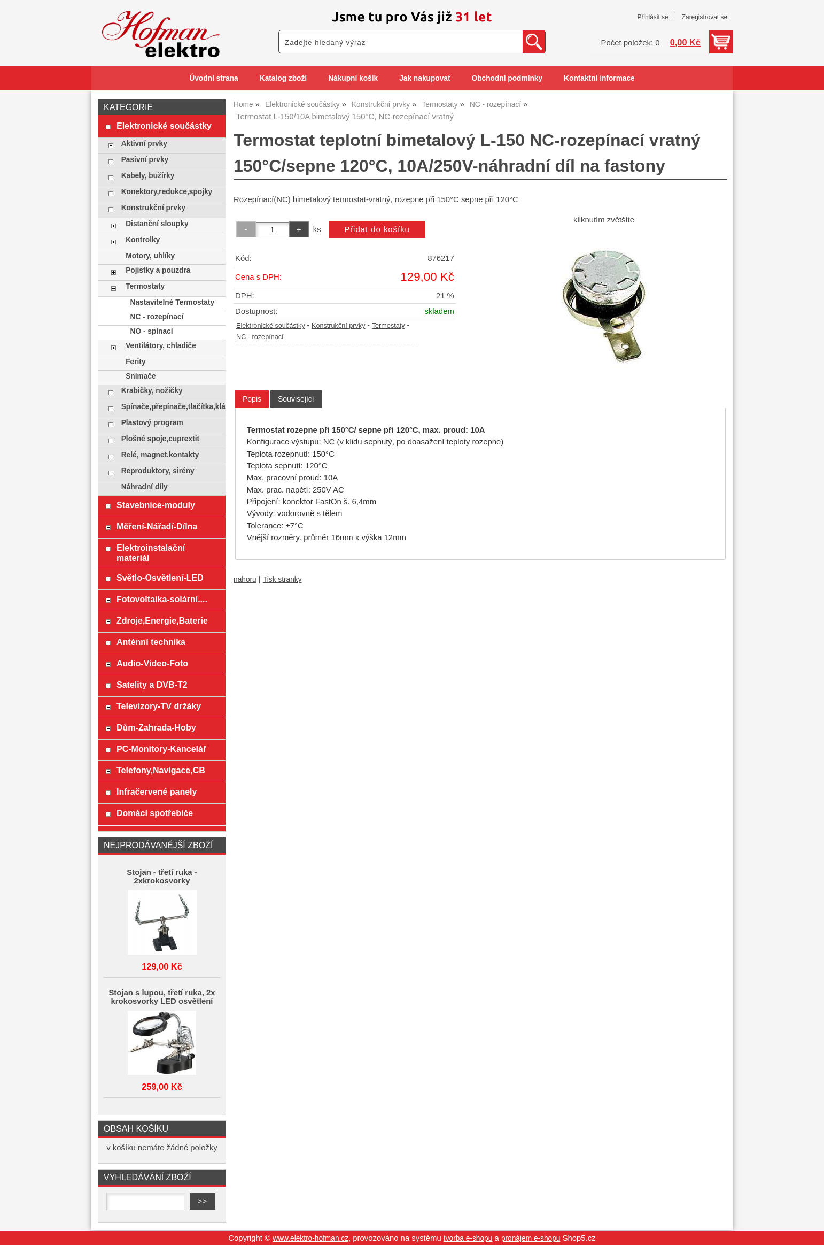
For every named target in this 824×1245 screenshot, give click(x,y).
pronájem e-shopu (531, 1238)
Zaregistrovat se (704, 17)
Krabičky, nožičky (152, 391)
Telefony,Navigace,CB (160, 770)
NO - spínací (151, 331)
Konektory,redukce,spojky (167, 192)
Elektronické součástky (270, 325)
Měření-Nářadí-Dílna (156, 526)
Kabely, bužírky (148, 176)
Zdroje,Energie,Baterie (162, 620)
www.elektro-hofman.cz (310, 1238)
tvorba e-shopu (468, 1238)
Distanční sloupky (157, 224)
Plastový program (152, 423)
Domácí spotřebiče (154, 813)
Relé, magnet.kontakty (160, 455)
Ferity (135, 362)
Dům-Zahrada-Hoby (156, 727)
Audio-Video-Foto (152, 663)
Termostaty (388, 325)
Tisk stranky (282, 579)
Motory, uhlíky (150, 256)
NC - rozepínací (260, 337)
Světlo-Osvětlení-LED (160, 577)
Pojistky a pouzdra (158, 270)
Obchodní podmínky (506, 78)
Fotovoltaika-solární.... (161, 599)
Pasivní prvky (144, 160)
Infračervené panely (156, 791)
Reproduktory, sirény (158, 471)
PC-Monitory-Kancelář (161, 749)
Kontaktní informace (599, 78)
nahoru (245, 579)
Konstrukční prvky (339, 325)
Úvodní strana (213, 78)
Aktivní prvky (144, 144)
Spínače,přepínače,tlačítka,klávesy (170, 407)
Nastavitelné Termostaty (172, 302)
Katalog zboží (283, 78)
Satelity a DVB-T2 (152, 684)
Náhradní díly (144, 487)
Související (296, 399)
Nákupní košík (353, 78)
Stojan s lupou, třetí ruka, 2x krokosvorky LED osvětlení (161, 996)
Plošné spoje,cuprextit (160, 439)
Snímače (141, 376)
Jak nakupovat (424, 78)
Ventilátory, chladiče (161, 346)
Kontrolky (143, 240)
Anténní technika (150, 642)
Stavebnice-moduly (155, 505)
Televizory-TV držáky (158, 706)
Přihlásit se (652, 17)
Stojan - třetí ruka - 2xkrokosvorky (162, 876)
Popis (252, 399)
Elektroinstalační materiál (150, 553)
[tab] (252, 399)
